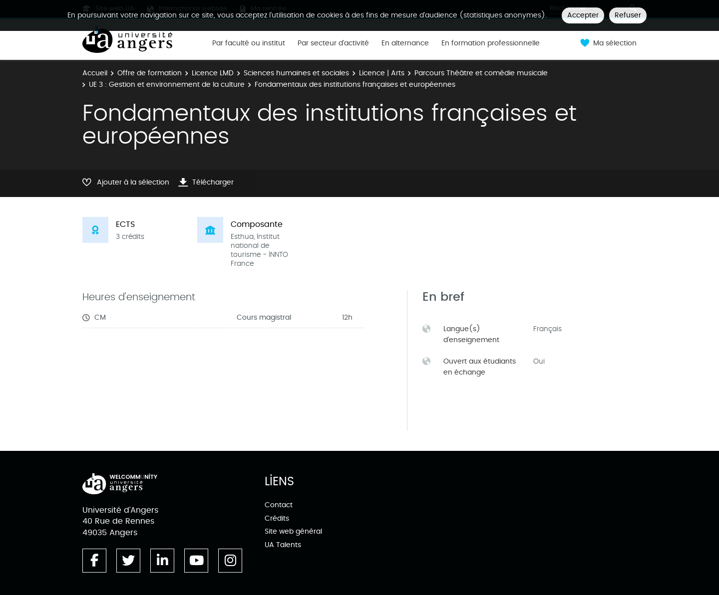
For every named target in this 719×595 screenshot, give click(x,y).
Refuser (628, 15)
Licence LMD (213, 73)
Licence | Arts (381, 73)
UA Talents (283, 545)
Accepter (583, 15)
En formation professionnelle (490, 43)
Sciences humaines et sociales (296, 73)
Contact (279, 505)
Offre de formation (149, 73)
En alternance (405, 43)
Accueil (94, 73)
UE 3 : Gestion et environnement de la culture (167, 84)
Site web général (293, 531)
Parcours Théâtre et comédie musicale (481, 73)
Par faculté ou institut (248, 43)
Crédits (277, 518)
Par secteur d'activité (333, 43)
